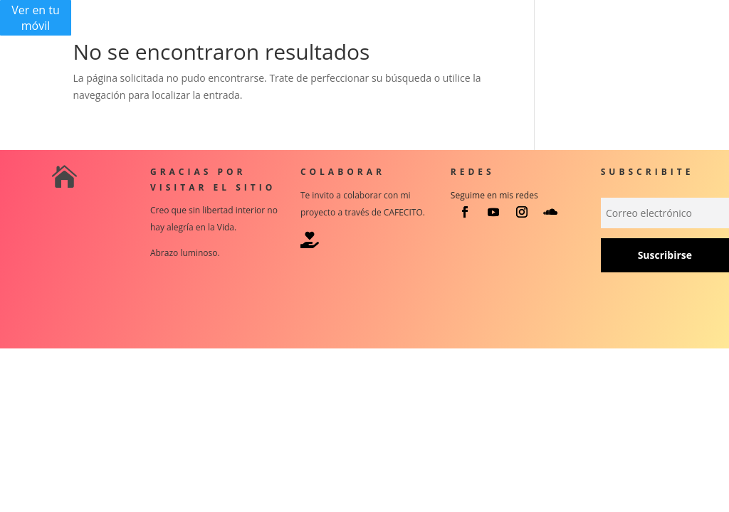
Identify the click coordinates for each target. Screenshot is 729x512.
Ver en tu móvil (35, 17)
